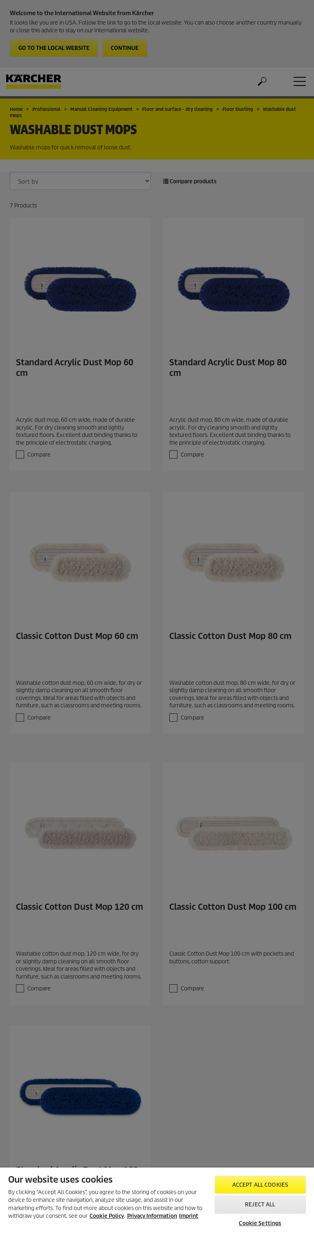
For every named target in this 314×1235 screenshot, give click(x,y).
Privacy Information (152, 1216)
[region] (157, 1201)
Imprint (188, 1216)
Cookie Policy (107, 1216)
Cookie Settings (260, 1223)
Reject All (260, 1204)
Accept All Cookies (260, 1184)
